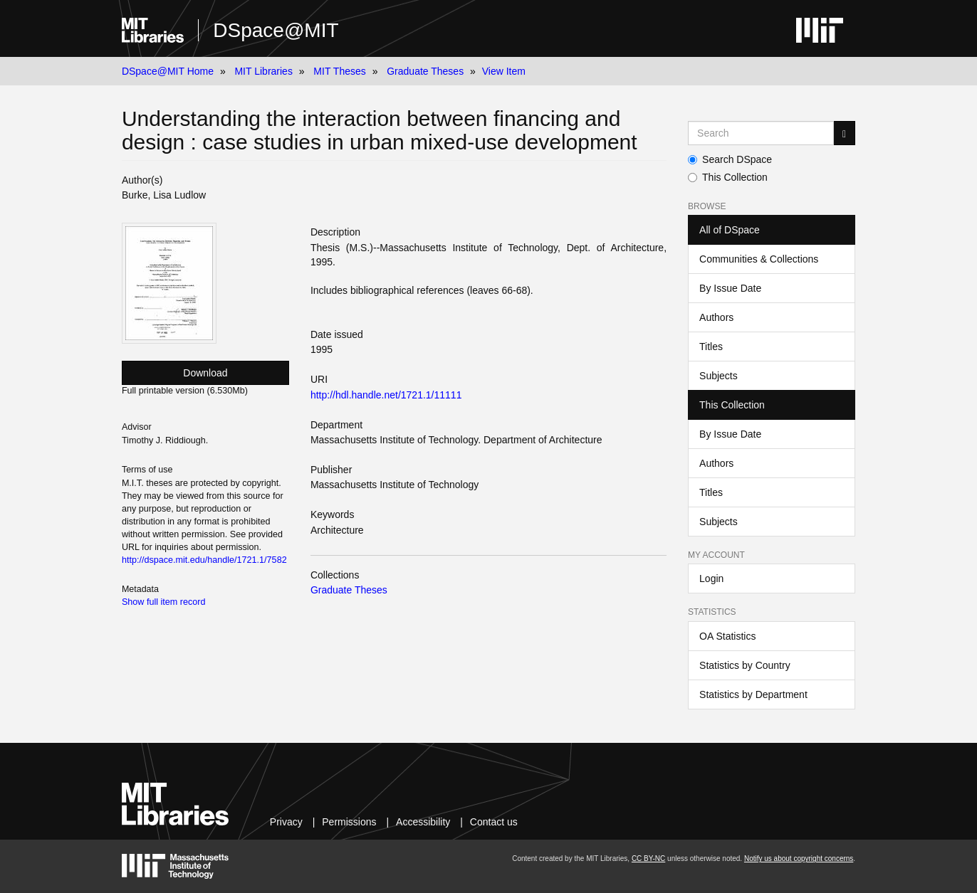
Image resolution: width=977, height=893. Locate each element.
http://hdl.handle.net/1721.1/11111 (386, 395)
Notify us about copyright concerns (798, 858)
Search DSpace (730, 159)
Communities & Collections (758, 259)
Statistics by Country (744, 665)
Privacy (286, 822)
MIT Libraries (263, 71)
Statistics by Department (753, 694)
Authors (716, 317)
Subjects (718, 375)
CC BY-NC (648, 858)
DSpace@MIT (275, 30)
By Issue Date (730, 288)
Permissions (349, 822)
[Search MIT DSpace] (761, 133)
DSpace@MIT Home (168, 71)
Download (205, 373)
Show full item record (164, 602)
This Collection (728, 177)
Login (711, 578)
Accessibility (423, 822)
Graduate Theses (425, 71)
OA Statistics (727, 636)
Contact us (494, 822)
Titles (711, 346)
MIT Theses (339, 71)
